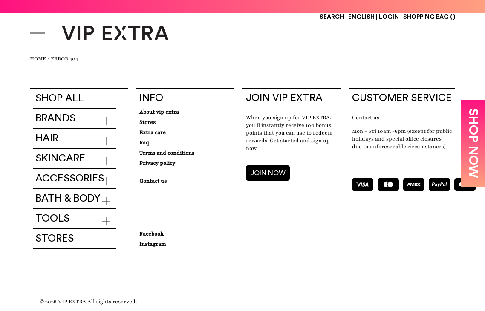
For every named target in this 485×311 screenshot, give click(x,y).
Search (332, 17)
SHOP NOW (473, 143)
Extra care (152, 132)
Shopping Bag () (429, 17)
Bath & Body (68, 198)
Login (389, 17)
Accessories (69, 178)
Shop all (59, 98)
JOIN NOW (268, 173)
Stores (54, 238)
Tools (52, 218)
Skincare (60, 158)
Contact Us (153, 181)
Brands (55, 118)
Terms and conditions (166, 153)
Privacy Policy (157, 163)
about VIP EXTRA (159, 112)
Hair (46, 138)
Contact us (365, 117)
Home (38, 58)
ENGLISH (362, 17)
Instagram (152, 244)
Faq (144, 142)
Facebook (151, 233)
